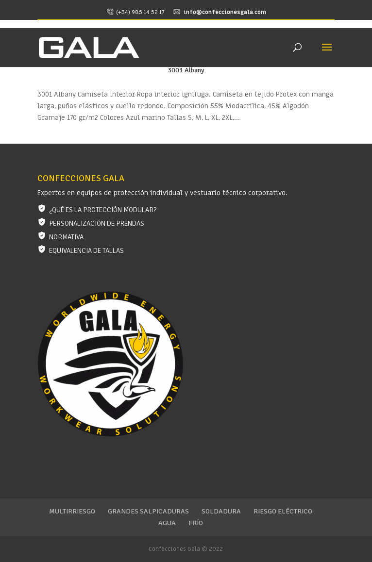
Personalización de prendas (96, 223)
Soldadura (221, 511)
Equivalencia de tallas (86, 251)
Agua (167, 523)
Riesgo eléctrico (283, 511)
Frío (195, 523)
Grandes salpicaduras (148, 511)
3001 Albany (186, 70)
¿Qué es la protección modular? (102, 210)
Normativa (66, 237)
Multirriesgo (72, 511)
